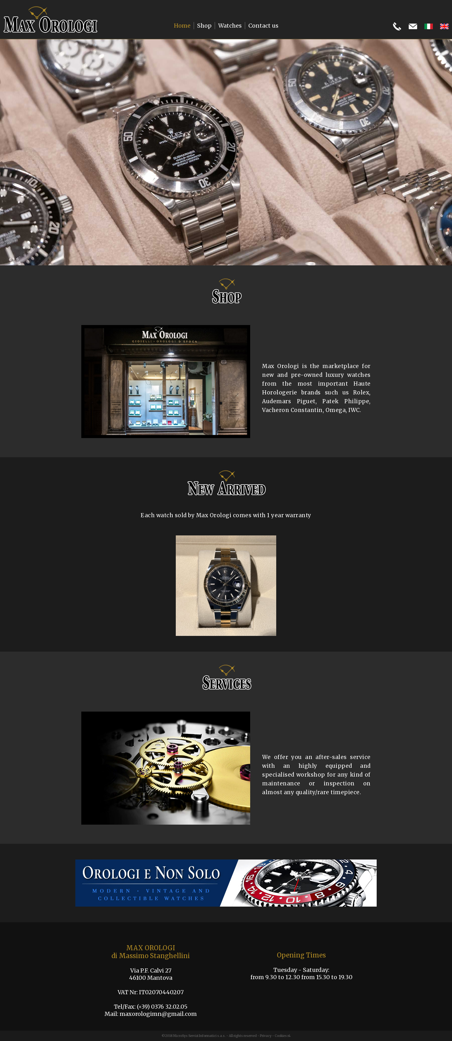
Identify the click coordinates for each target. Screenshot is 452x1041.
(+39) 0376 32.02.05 (162, 1006)
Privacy (266, 1036)
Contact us (263, 25)
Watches (230, 25)
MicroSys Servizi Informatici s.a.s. (199, 1036)
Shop (204, 25)
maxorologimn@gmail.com (158, 1013)
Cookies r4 (283, 1036)
